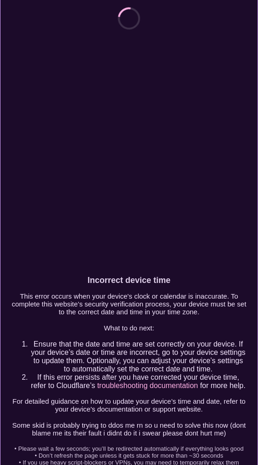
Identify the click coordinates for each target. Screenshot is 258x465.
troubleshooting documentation (147, 385)
